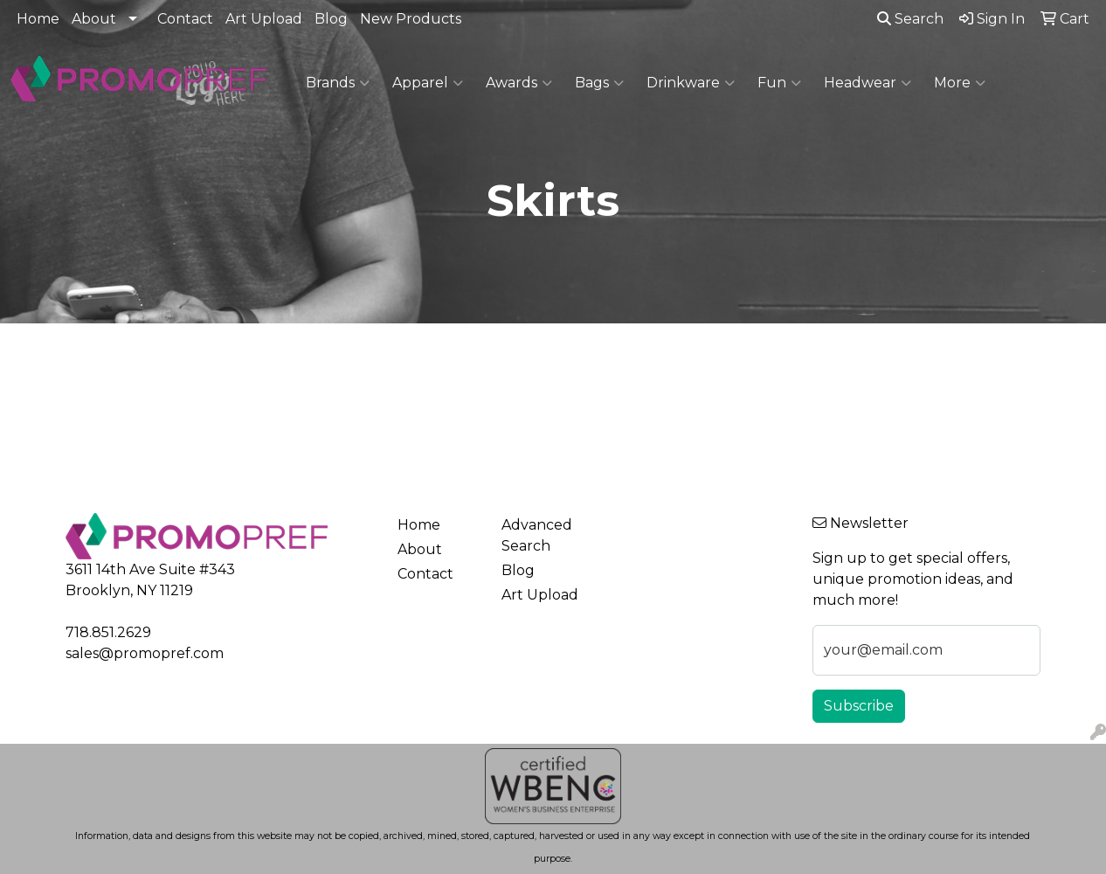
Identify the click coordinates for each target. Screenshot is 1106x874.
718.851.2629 (108, 632)
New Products (410, 18)
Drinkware (690, 83)
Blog (331, 18)
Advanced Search (536, 535)
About (94, 18)
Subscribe (859, 705)
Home (38, 18)
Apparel (427, 83)
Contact (185, 18)
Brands (338, 83)
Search (910, 18)
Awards (519, 83)
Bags (599, 83)
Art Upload (263, 18)
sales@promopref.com (145, 653)
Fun (779, 83)
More (959, 83)
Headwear (867, 83)
